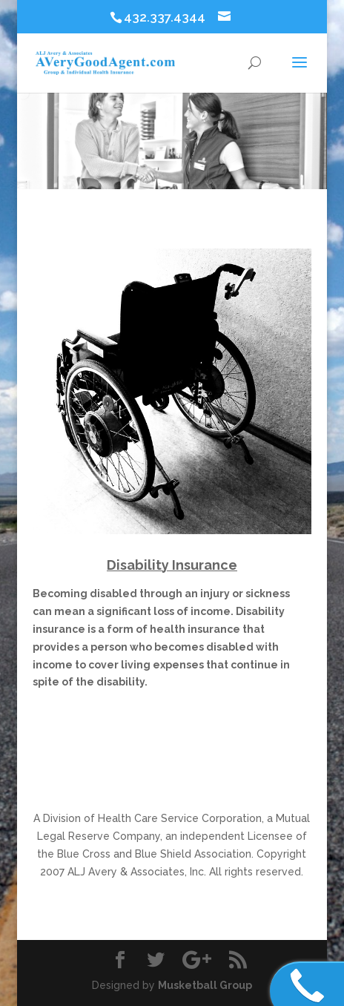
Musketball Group (205, 985)
